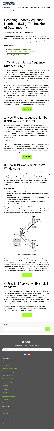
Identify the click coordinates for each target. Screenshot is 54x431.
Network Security (6, 365)
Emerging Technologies (7, 382)
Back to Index (27, 109)
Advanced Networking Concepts (9, 368)
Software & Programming (8, 372)
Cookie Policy (5, 416)
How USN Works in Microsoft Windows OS (18, 53)
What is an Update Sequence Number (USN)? (19, 49)
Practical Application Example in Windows (18, 55)
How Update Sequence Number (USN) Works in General (21, 51)
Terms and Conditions (7, 420)
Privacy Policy (5, 413)
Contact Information (6, 410)
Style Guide (4, 392)
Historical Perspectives (7, 375)
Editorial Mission (6, 389)
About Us (4, 423)
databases (14, 102)
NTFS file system (28, 70)
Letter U (31, 32)
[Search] (47, 329)
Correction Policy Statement (8, 396)
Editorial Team (24, 32)
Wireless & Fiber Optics (7, 378)
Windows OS (7, 308)
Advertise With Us (6, 402)
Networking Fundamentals (8, 361)
